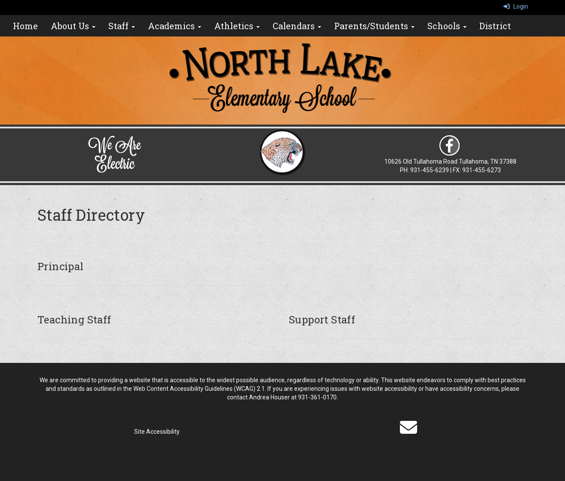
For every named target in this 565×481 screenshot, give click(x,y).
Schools (447, 25)
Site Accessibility (157, 431)
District (495, 25)
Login (516, 6)
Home (25, 25)
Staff (121, 25)
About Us (73, 25)
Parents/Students (374, 25)
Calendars (297, 25)
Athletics (237, 25)
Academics (174, 25)
